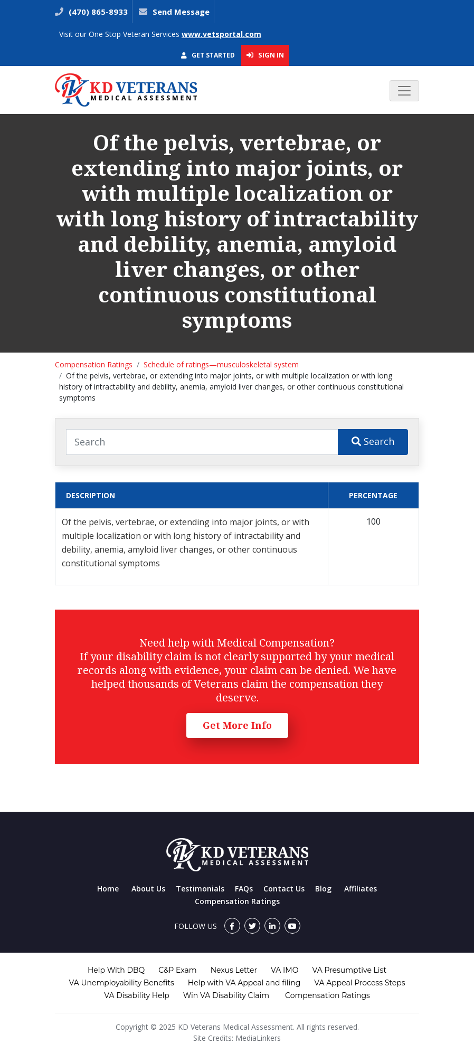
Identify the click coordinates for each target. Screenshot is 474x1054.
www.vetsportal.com (221, 34)
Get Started (208, 55)
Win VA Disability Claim (226, 995)
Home (108, 889)
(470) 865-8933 (97, 11)
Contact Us (284, 889)
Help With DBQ (116, 970)
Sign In (265, 55)
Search (373, 441)
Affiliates (360, 889)
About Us (148, 889)
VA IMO (284, 970)
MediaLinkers (258, 1038)
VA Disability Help (136, 995)
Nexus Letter (234, 970)
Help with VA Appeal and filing (244, 982)
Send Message (181, 11)
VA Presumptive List (349, 970)
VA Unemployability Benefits (121, 982)
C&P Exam (177, 970)
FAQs (244, 889)
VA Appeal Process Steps (359, 982)
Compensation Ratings (93, 364)
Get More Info (237, 725)
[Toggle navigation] (404, 90)
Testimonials (200, 889)
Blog (323, 889)
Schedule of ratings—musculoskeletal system (221, 364)
